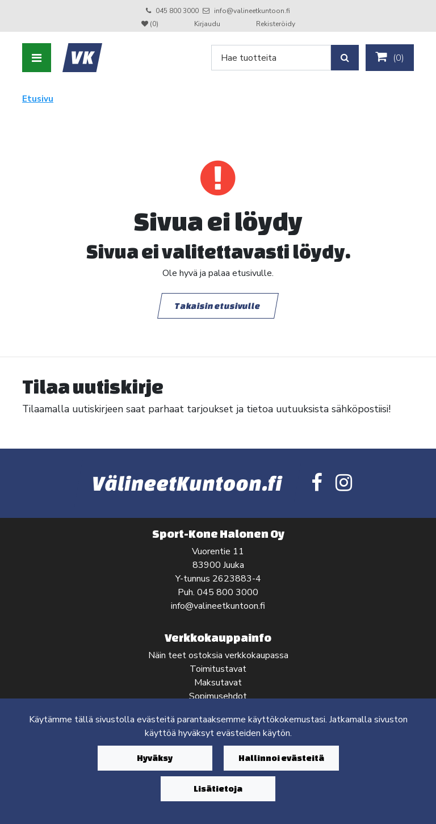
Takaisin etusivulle (218, 305)
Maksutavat (218, 682)
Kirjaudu (208, 23)
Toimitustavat (218, 669)
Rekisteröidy (275, 23)
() (389, 57)
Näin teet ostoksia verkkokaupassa (218, 655)
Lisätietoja (218, 788)
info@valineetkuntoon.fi (252, 10)
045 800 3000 (177, 10)
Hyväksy (155, 758)
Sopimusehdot (218, 696)
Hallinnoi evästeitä (281, 758)
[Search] (271, 57)
